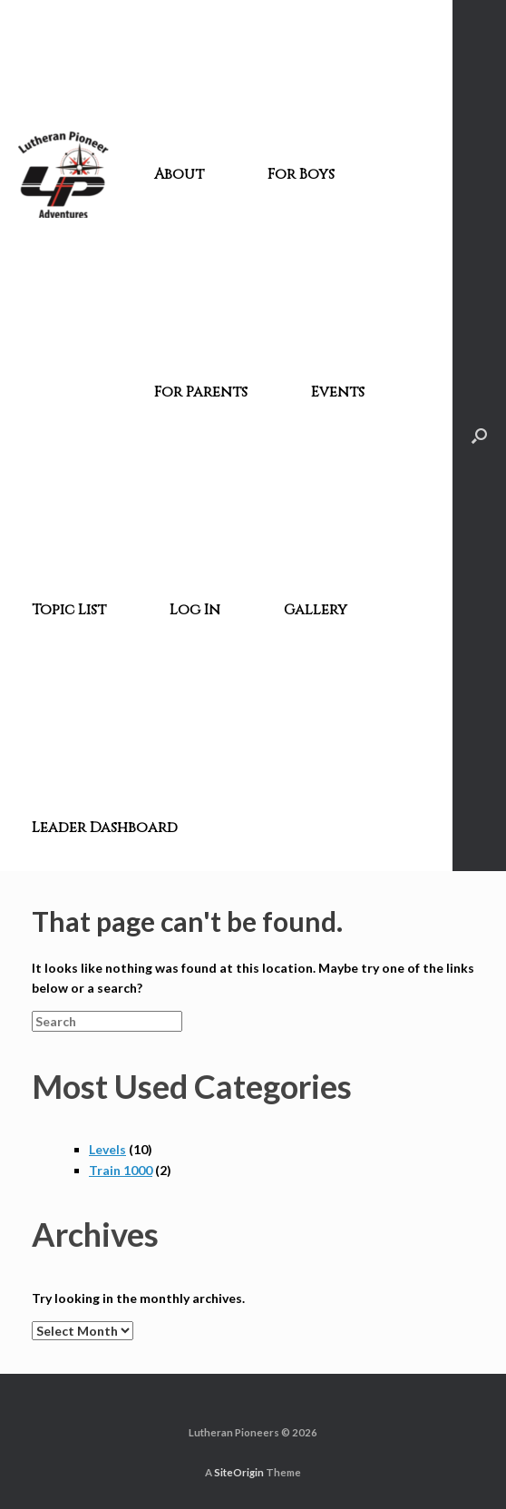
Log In (195, 610)
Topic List (69, 610)
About (179, 174)
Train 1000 (120, 1170)
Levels (107, 1149)
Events (338, 392)
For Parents (201, 392)
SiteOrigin (239, 1472)
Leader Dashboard (105, 828)
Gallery (315, 610)
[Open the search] (479, 435)
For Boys (301, 174)
